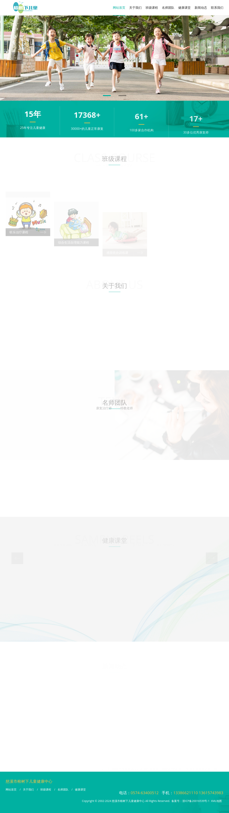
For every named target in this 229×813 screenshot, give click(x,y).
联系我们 (217, 7)
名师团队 (168, 7)
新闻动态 (201, 7)
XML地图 (216, 801)
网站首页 (119, 7)
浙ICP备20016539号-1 (196, 801)
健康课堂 (184, 7)
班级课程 (152, 7)
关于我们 (135, 7)
